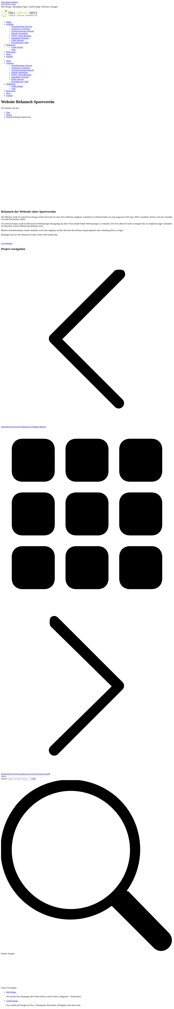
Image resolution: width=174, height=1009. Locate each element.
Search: (4, 779)
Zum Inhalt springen (9, 2)
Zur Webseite (6, 243)
